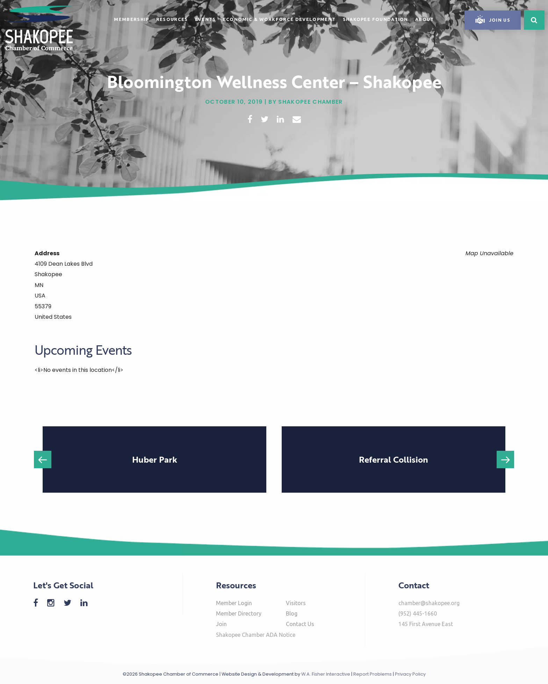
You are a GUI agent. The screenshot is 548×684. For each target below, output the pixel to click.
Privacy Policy (410, 674)
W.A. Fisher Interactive (325, 674)
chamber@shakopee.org (429, 603)
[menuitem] (131, 18)
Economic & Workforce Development (279, 19)
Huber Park (154, 459)
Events (205, 19)
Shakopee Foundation (375, 19)
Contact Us (300, 624)
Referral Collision (393, 459)
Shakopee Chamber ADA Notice (255, 635)
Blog (291, 613)
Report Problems (372, 674)
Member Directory (238, 613)
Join (221, 624)
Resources (172, 19)
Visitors (296, 603)
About (424, 19)
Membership (131, 19)
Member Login (234, 603)
